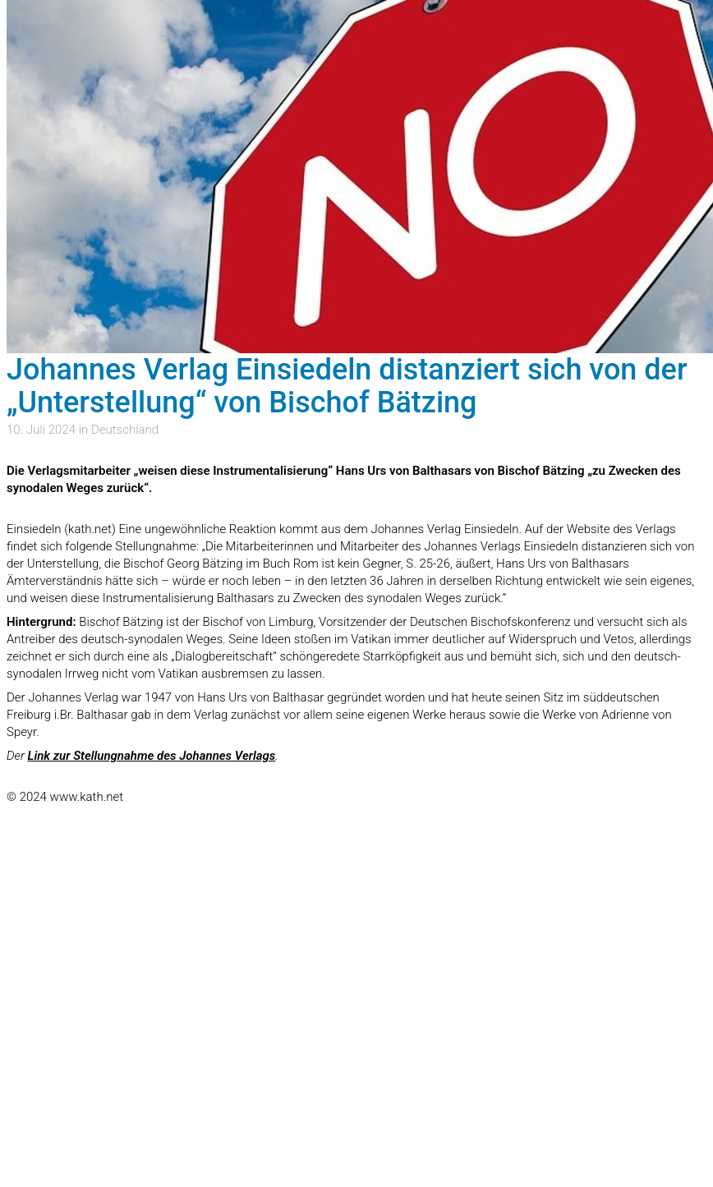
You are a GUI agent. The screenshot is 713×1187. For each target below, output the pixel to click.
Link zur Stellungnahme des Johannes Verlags (152, 755)
